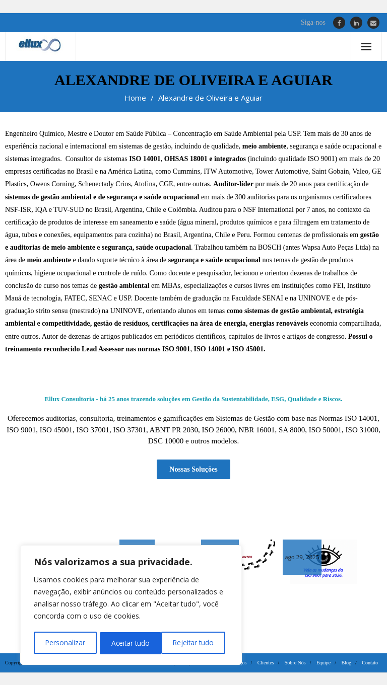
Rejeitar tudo (131, 643)
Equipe (323, 662)
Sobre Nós (295, 662)
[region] (131, 606)
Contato (370, 662)
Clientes (265, 662)
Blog (346, 662)
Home (135, 98)
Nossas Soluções (193, 468)
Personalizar (64, 643)
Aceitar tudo (198, 643)
